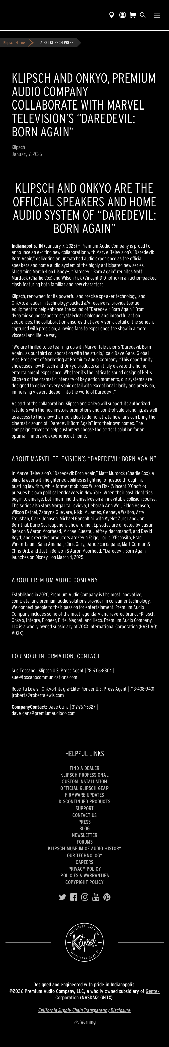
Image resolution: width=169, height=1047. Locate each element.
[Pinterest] (107, 897)
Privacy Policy (84, 869)
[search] (143, 15)
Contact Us (84, 815)
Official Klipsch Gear (84, 788)
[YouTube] (95, 897)
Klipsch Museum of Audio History (84, 848)
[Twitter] (62, 897)
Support (85, 808)
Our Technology (84, 855)
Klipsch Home (14, 42)
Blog (84, 828)
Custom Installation (84, 781)
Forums (85, 842)
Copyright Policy (84, 882)
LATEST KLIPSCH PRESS (56, 42)
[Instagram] (84, 897)
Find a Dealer (84, 768)
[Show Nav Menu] (157, 15)
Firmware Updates (84, 795)
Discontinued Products (84, 801)
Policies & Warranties (84, 875)
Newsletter (84, 835)
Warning (85, 1022)
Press (84, 822)
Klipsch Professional (84, 775)
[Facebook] (73, 897)
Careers (84, 862)
